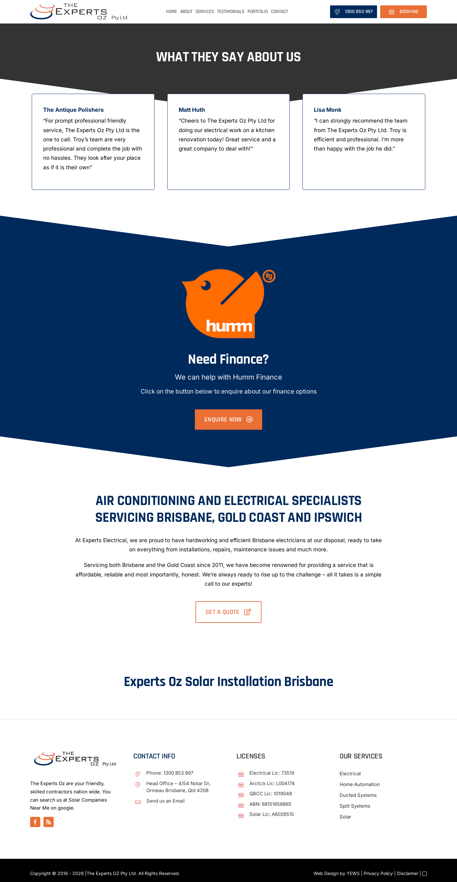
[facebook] (35, 822)
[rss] (48, 822)
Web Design (326, 873)
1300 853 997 (178, 773)
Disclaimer (407, 873)
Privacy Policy (378, 873)
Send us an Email (165, 801)
